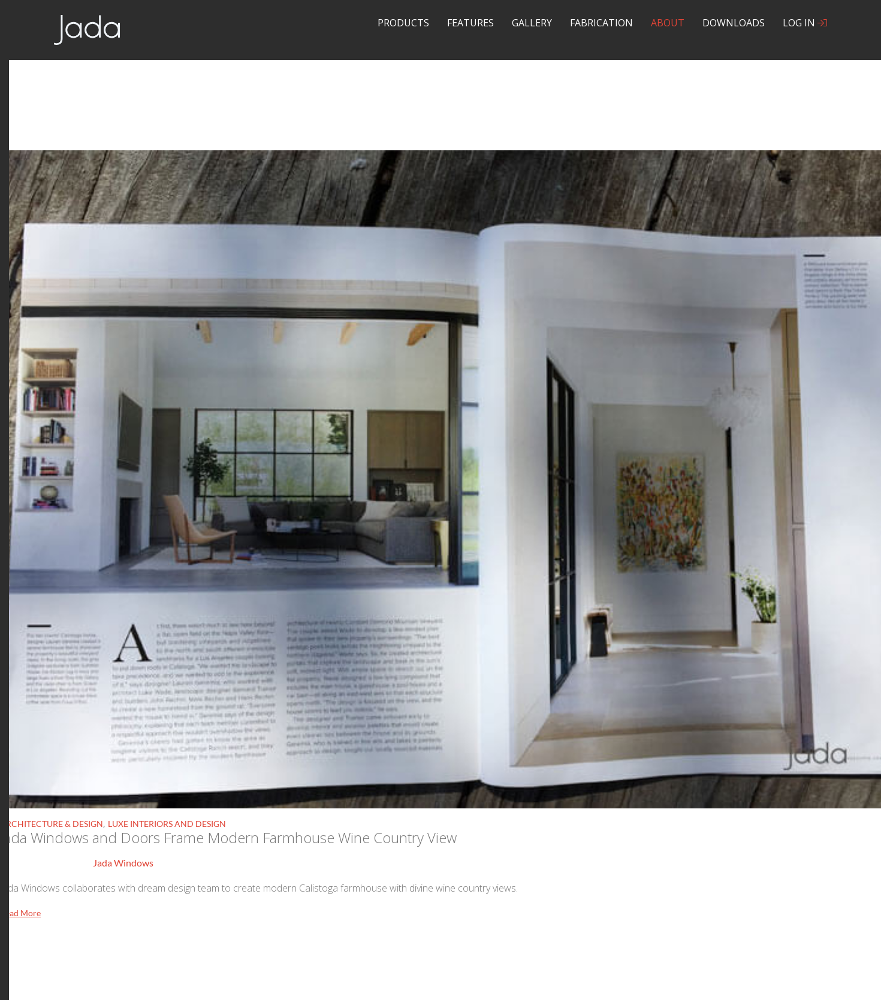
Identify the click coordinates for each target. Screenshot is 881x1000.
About (667, 22)
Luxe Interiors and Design (167, 824)
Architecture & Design (51, 824)
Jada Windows (123, 862)
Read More (20, 913)
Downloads (733, 22)
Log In (805, 22)
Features (470, 22)
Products (403, 22)
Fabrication (601, 22)
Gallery (532, 22)
